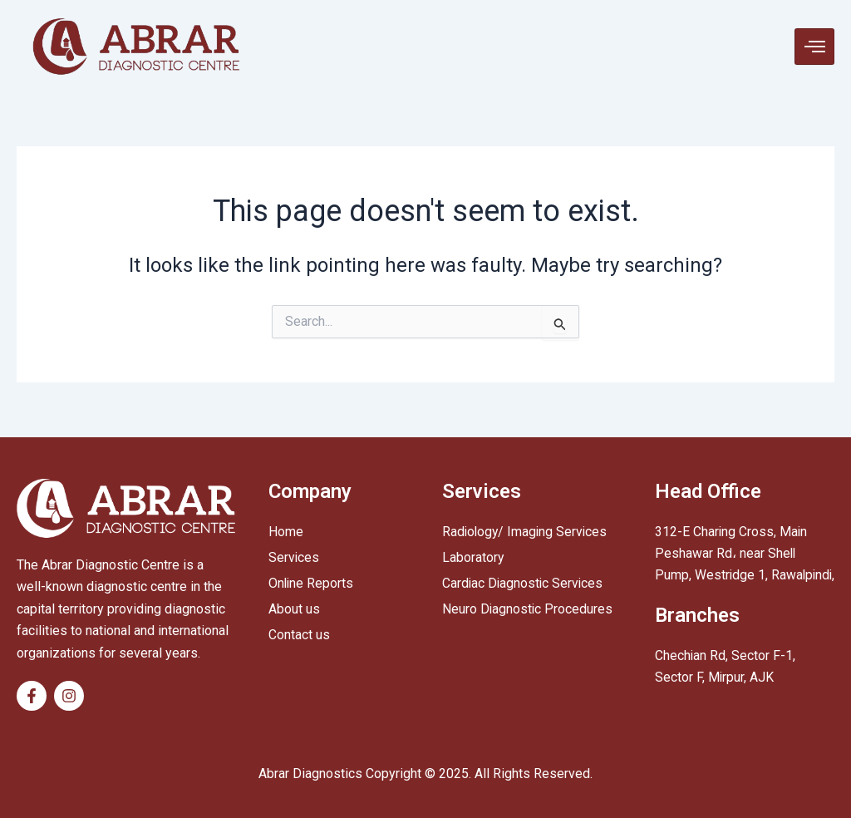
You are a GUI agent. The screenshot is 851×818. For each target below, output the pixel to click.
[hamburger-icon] (814, 46)
